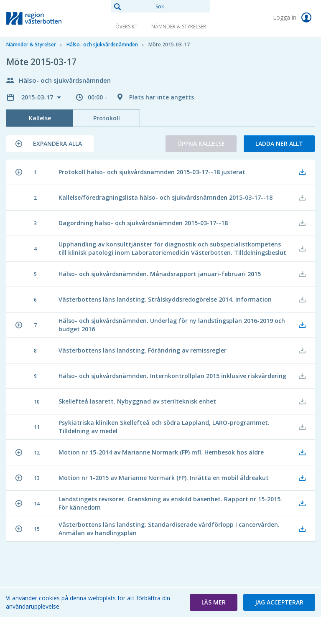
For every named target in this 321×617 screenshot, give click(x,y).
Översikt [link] (126, 26)
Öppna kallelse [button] (201, 143)
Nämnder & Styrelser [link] (178, 26)
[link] (48, 18)
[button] (50, 143)
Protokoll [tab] (106, 118)
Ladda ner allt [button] (279, 143)
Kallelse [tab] (40, 118)
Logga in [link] (294, 17)
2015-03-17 (38, 97)
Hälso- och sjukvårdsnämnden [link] (102, 44)
